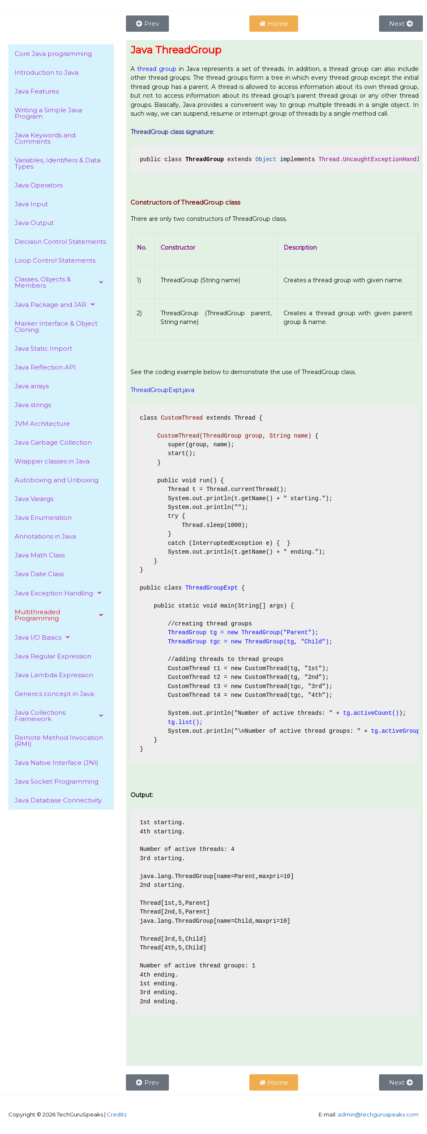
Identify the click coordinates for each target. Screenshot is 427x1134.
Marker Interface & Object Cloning (56, 326)
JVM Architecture (42, 424)
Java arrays (32, 386)
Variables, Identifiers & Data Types (57, 163)
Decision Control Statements (60, 242)
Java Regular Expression (53, 656)
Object (265, 159)
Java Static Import (43, 348)
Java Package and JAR (57, 304)
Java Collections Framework (61, 715)
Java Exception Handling (60, 592)
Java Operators (39, 185)
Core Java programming (53, 54)
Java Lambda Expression (54, 675)
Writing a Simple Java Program (48, 113)
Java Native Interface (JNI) (56, 763)
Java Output (34, 223)
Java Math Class (40, 555)
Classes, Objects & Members (61, 282)
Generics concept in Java (54, 694)
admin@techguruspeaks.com (378, 1114)
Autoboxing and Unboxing (56, 480)
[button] (61, 282)
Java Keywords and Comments (45, 138)
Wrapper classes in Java (52, 461)
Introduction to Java (46, 72)
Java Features (37, 91)
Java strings (33, 405)
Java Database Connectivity (58, 800)
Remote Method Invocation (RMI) (59, 741)
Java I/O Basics (44, 637)
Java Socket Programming (56, 781)
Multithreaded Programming (61, 615)
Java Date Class (39, 574)
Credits (116, 1114)
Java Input (31, 204)
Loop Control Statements (55, 260)
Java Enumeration (43, 517)
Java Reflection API (45, 367)
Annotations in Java (45, 536)
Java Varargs (34, 499)
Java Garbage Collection (53, 442)
